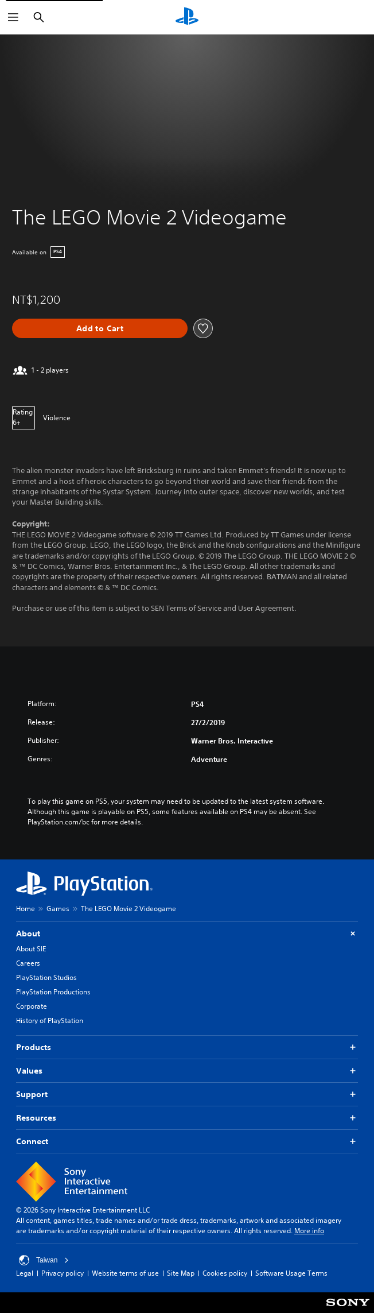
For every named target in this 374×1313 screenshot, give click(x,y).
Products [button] (187, 1047)
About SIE (31, 949)
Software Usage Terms (291, 1273)
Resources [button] (187, 1118)
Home (25, 908)
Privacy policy (62, 1273)
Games (57, 908)
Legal (24, 1273)
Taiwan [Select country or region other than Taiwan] (44, 1260)
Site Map (180, 1273)
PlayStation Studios (46, 977)
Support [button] (187, 1094)
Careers (28, 963)
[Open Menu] (13, 17)
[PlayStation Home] (187, 17)
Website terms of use (125, 1273)
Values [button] (187, 1071)
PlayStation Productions (53, 992)
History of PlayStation (49, 1020)
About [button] (187, 934)
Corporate (31, 1006)
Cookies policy (224, 1273)
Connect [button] (187, 1141)
